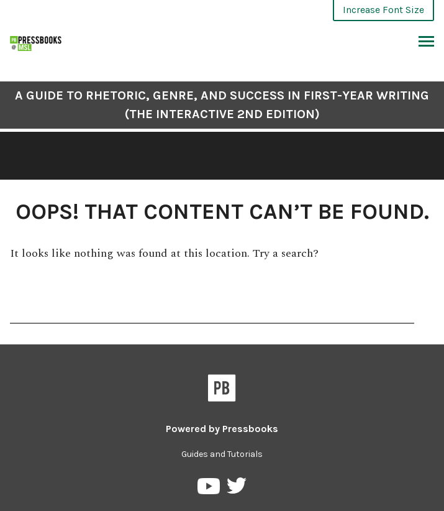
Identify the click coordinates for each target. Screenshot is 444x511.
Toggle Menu (426, 42)
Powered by (222, 429)
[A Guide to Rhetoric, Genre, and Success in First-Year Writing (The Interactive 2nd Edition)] (36, 42)
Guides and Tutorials (222, 454)
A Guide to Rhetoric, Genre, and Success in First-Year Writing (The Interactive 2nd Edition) (222, 104)
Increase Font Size (383, 10)
